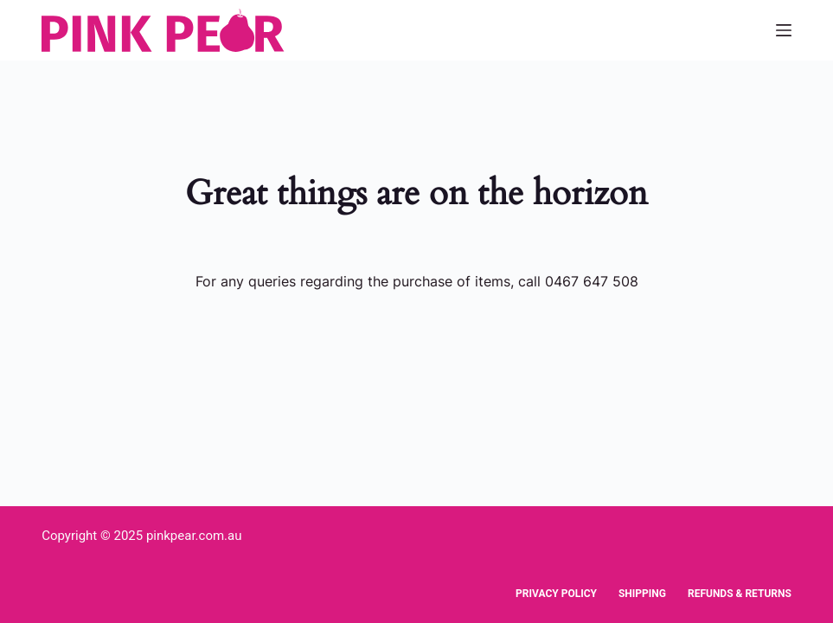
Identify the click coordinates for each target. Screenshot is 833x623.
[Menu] (783, 30)
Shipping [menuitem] (642, 594)
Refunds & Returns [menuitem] (739, 594)
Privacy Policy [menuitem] (556, 594)
